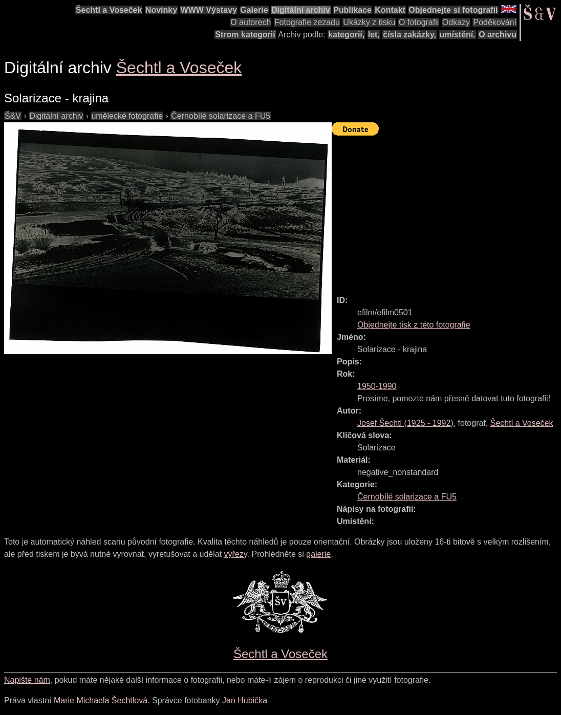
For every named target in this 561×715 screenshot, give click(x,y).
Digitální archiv (300, 10)
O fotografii (419, 22)
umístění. (458, 34)
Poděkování (494, 22)
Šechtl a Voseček (109, 10)
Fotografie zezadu (307, 22)
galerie (318, 554)
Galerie (254, 10)
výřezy (235, 554)
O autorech (250, 22)
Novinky (161, 10)
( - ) (405, 423)
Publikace (352, 10)
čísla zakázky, (409, 34)
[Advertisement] (446, 211)
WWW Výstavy (209, 10)
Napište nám (27, 680)
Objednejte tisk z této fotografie (413, 324)
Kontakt (390, 10)
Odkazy (456, 22)
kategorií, (346, 34)
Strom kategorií (245, 34)
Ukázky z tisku (369, 22)
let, (374, 34)
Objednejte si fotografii (453, 10)
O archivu (497, 34)
